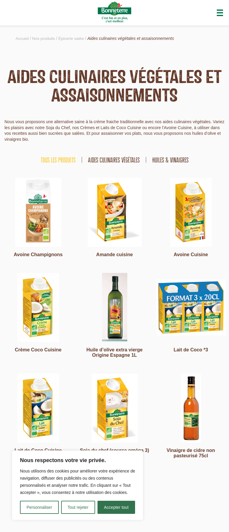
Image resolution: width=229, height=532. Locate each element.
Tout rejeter (78, 507)
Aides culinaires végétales (114, 160)
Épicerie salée (72, 38)
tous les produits (58, 160)
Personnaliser (39, 507)
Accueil (22, 38)
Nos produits (44, 38)
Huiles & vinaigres (170, 160)
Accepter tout (116, 507)
